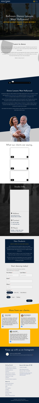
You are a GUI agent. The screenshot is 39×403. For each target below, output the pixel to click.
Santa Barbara (23, 292)
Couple (13, 297)
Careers (7, 389)
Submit (29, 300)
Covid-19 (7, 391)
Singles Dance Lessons (10, 367)
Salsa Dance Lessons (10, 373)
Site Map (7, 394)
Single (8, 297)
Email (8, 278)
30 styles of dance (19, 104)
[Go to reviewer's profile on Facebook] (22, 315)
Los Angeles (26, 373)
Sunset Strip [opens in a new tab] (28, 95)
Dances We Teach (9, 383)
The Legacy (8, 388)
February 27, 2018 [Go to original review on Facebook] (27, 316)
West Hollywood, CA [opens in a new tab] (13, 95)
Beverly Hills (9, 292)
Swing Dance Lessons (10, 374)
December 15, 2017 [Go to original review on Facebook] (16, 332)
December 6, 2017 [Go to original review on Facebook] (8, 316)
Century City (29, 372)
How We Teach (8, 384)
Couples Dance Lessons (10, 368)
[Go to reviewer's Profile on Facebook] (11, 332)
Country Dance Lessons (10, 379)
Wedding (18, 297)
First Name (9, 272)
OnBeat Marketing (24, 400)
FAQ (6, 386)
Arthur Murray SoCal (10, 395)
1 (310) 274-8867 (15, 222)
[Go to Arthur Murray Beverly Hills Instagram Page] (31, 365)
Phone (8, 284)
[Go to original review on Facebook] (10, 326)
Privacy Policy (8, 392)
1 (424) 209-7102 (15, 224)
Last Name (23, 272)
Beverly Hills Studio (24, 365)
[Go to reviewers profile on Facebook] (3, 315)
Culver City (16, 292)
